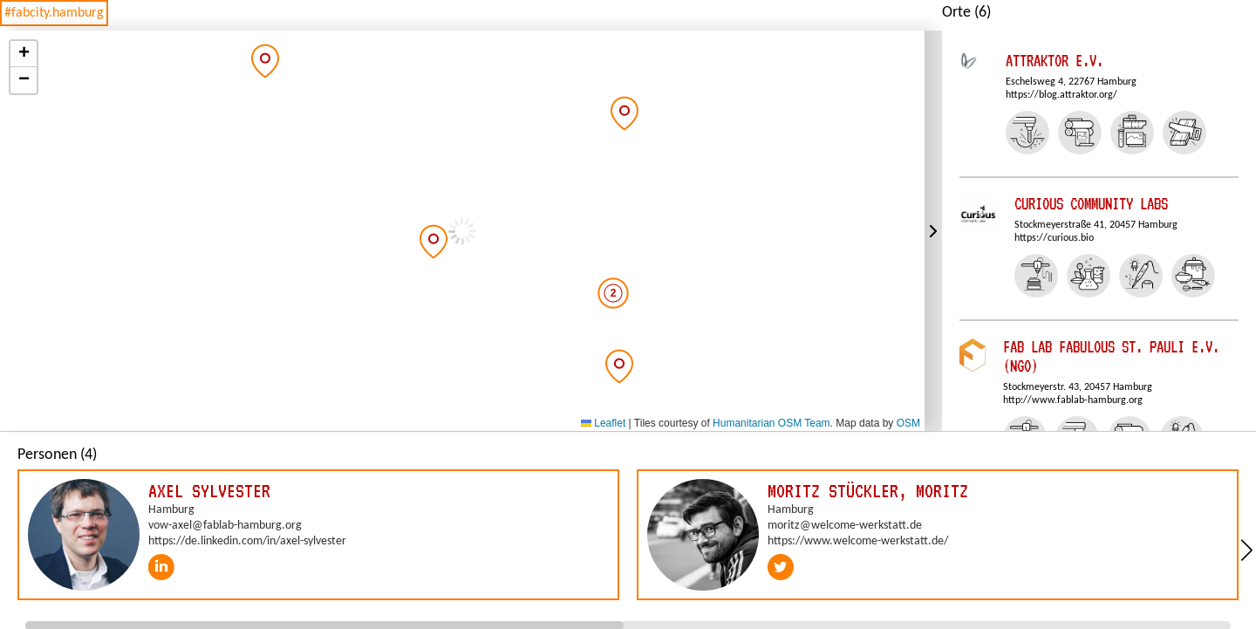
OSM (908, 423)
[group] (318, 534)
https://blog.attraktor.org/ (1061, 95)
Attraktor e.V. (1054, 60)
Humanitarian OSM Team (771, 423)
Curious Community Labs (1091, 204)
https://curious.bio (1054, 238)
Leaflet (603, 423)
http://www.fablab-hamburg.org (1073, 400)
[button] (265, 61)
